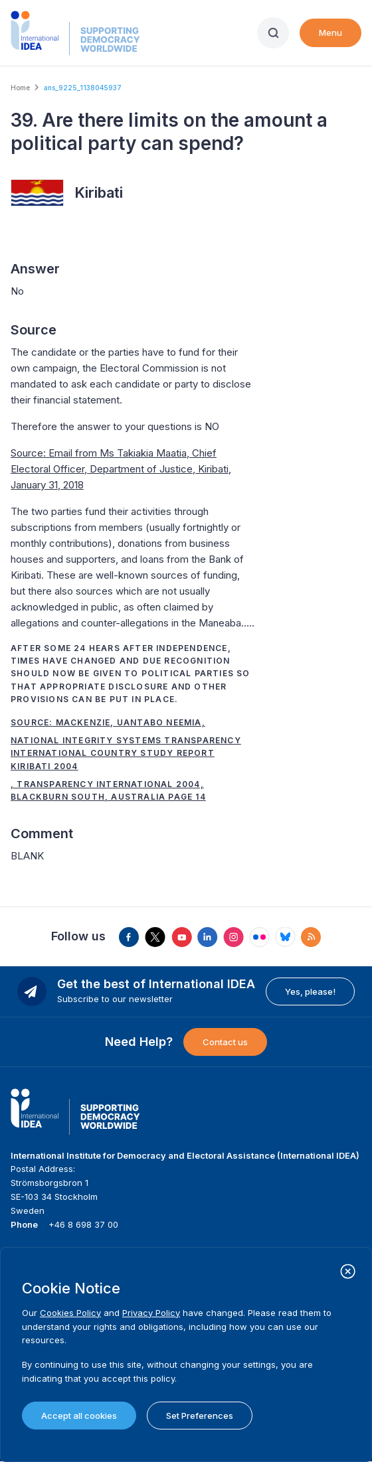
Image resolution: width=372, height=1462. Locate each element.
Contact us (225, 1042)
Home (20, 88)
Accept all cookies (79, 1415)
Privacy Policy (151, 1312)
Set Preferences (199, 1415)
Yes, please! (310, 991)
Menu (330, 32)
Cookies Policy (70, 1312)
